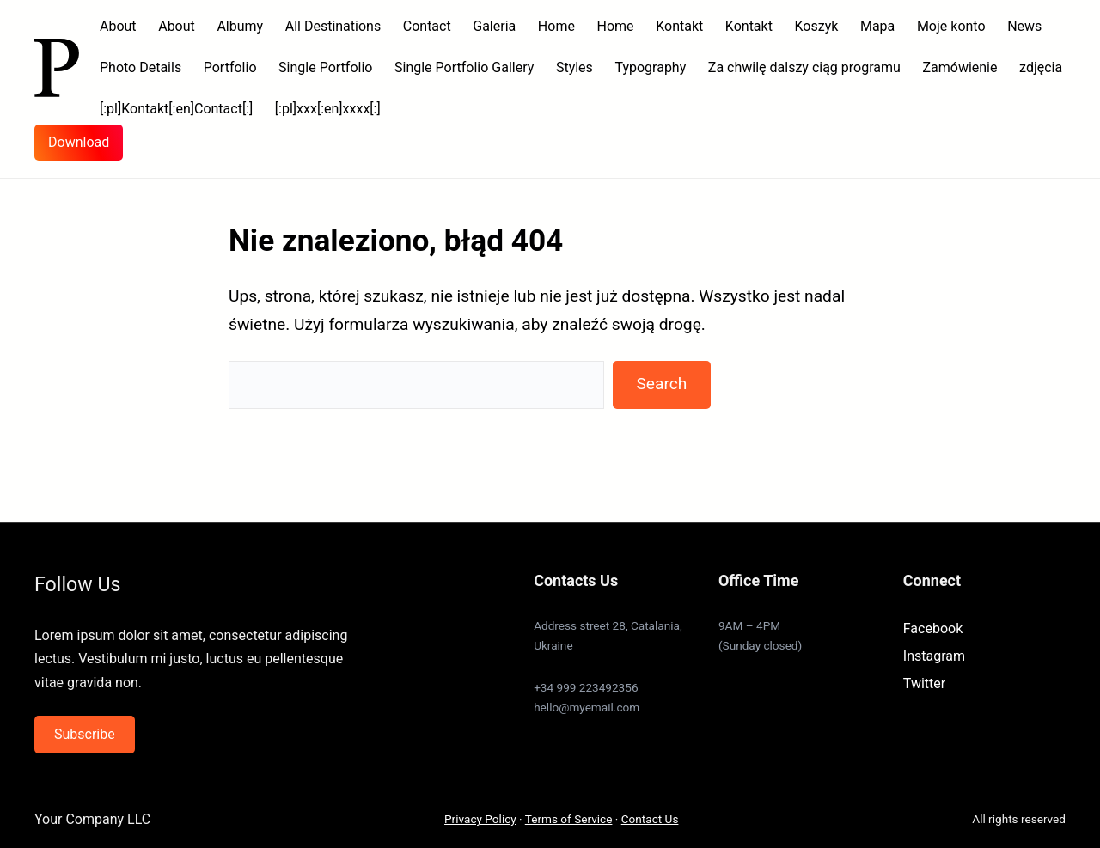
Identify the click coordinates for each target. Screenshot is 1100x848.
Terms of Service (569, 819)
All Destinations (333, 26)
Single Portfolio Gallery (464, 67)
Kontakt (679, 26)
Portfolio (230, 67)
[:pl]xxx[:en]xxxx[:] (328, 109)
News (1024, 26)
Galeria (494, 26)
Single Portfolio (325, 67)
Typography (650, 67)
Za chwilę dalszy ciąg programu (804, 67)
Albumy (240, 26)
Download (78, 142)
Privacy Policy (480, 819)
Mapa (877, 26)
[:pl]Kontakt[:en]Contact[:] (176, 109)
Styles (574, 67)
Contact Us (650, 819)
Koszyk (817, 26)
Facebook (932, 628)
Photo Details (140, 67)
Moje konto (951, 26)
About (118, 26)
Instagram (934, 656)
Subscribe (84, 734)
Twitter (924, 683)
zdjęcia (1040, 67)
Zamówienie (959, 67)
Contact (427, 26)
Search (661, 383)
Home (556, 26)
